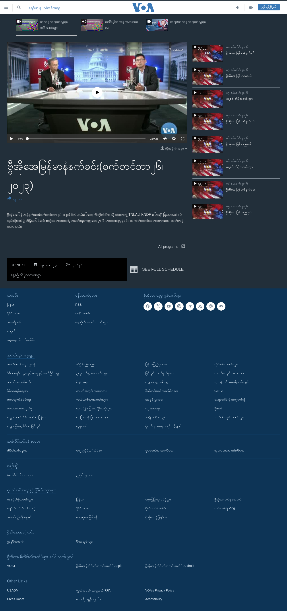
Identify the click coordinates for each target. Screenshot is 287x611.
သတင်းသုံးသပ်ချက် (19, 382)
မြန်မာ (11, 304)
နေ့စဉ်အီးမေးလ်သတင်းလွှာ (91, 322)
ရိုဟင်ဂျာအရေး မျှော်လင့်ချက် (163, 426)
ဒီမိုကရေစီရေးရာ (17, 391)
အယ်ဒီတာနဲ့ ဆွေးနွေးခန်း (21, 364)
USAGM (12, 590)
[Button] (14, 199)
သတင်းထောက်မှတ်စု (20, 408)
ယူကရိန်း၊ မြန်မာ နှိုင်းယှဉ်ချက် (94, 408)
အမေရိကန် (14, 322)
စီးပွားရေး (82, 382)
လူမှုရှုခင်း (82, 426)
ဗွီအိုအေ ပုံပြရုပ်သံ (156, 517)
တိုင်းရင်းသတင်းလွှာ (226, 364)
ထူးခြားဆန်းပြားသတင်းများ (92, 417)
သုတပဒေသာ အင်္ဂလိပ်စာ (229, 450)
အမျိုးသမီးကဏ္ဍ (155, 417)
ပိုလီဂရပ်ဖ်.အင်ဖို (155, 508)
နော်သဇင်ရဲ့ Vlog (224, 508)
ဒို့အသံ (218, 408)
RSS (78, 304)
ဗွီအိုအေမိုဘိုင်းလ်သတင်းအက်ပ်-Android (169, 566)
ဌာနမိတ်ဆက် (15, 541)
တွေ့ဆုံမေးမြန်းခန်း (87, 517)
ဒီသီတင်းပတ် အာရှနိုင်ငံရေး (161, 391)
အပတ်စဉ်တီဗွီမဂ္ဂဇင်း (20, 517)
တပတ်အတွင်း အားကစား (91, 391)
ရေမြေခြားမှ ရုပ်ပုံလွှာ (158, 499)
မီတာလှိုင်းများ (84, 541)
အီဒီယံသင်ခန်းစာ (17, 450)
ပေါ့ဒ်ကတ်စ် (82, 313)
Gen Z (218, 391)
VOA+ (11, 566)
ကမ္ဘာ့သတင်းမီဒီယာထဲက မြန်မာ (26, 417)
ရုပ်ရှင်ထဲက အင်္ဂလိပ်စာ (159, 450)
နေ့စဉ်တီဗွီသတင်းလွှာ (20, 499)
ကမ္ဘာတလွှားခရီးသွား (157, 382)
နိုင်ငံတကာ (13, 313)
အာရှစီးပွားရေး (154, 399)
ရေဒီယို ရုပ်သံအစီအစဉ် (44, 8)
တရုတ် (11, 331)
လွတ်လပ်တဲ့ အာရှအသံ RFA (93, 590)
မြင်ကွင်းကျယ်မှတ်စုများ (160, 373)
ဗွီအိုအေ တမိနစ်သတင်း (228, 499)
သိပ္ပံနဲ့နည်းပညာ (85, 364)
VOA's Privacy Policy (159, 590)
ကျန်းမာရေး (152, 408)
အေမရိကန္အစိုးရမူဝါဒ (88, 599)
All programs (171, 247)
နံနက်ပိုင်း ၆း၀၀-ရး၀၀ (20, 475)
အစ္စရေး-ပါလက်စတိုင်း (21, 340)
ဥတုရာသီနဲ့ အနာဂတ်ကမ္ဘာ (92, 373)
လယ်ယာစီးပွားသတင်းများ (92, 399)
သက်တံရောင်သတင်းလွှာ (229, 417)
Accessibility (153, 599)
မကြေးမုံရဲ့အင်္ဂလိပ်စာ (89, 450)
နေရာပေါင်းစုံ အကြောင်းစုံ (230, 399)
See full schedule (157, 269)
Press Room (15, 599)
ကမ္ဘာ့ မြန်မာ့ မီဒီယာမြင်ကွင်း (24, 426)
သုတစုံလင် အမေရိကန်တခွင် (231, 382)
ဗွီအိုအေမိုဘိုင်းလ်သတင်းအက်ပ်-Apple (99, 566)
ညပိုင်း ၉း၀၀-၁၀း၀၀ (88, 475)
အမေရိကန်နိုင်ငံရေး (19, 399)
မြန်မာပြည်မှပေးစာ (156, 364)
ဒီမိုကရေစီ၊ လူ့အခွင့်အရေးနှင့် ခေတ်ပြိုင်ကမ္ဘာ (33, 373)
